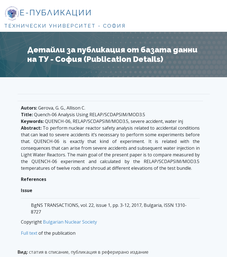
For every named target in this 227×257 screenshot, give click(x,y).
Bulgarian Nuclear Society (70, 222)
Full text (29, 233)
